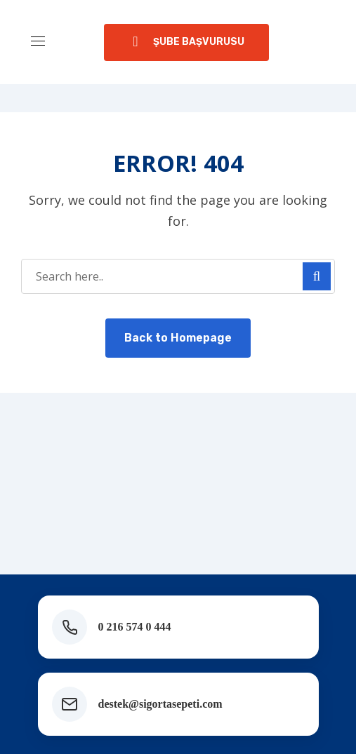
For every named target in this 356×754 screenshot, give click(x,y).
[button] (186, 42)
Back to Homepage (178, 337)
